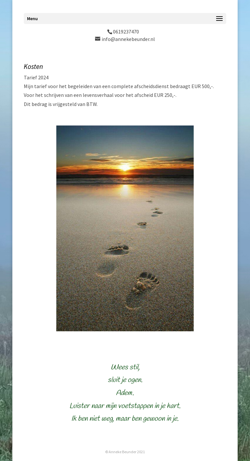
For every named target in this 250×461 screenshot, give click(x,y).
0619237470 (126, 31)
